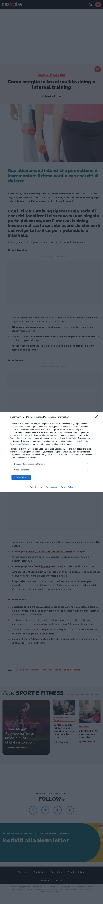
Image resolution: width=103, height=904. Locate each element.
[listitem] (51, 464)
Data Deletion (36, 487)
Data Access (51, 487)
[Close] (97, 417)
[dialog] (51, 452)
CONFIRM (21, 477)
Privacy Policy (67, 487)
